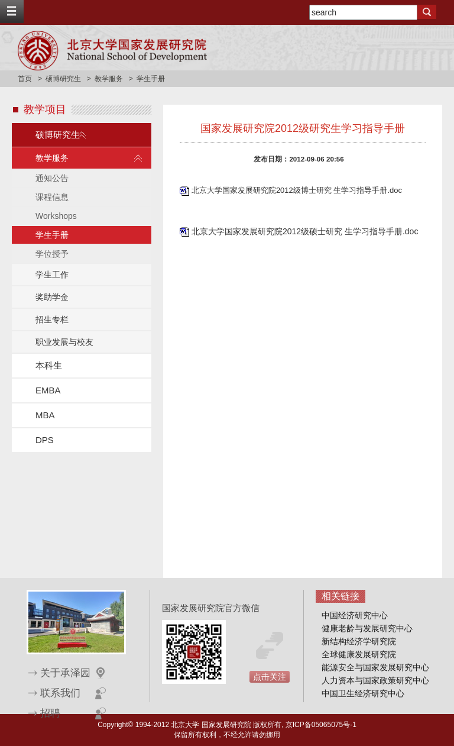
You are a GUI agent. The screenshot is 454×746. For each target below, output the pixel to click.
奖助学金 (52, 297)
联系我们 (60, 693)
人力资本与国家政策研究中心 (375, 680)
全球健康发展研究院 (359, 654)
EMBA (48, 390)
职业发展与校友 (64, 342)
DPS (44, 440)
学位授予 (52, 254)
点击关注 (269, 677)
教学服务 (109, 79)
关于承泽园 (65, 673)
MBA (45, 415)
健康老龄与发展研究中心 (367, 628)
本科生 (48, 365)
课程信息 (52, 197)
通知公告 (52, 178)
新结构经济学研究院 (359, 641)
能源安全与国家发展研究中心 (375, 667)
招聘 (50, 713)
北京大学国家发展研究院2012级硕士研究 (268, 231)
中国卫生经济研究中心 (363, 693)
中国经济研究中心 (355, 615)
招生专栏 (52, 319)
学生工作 (52, 274)
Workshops (56, 216)
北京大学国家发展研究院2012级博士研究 (263, 190)
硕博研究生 (63, 79)
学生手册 (52, 235)
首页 (25, 79)
